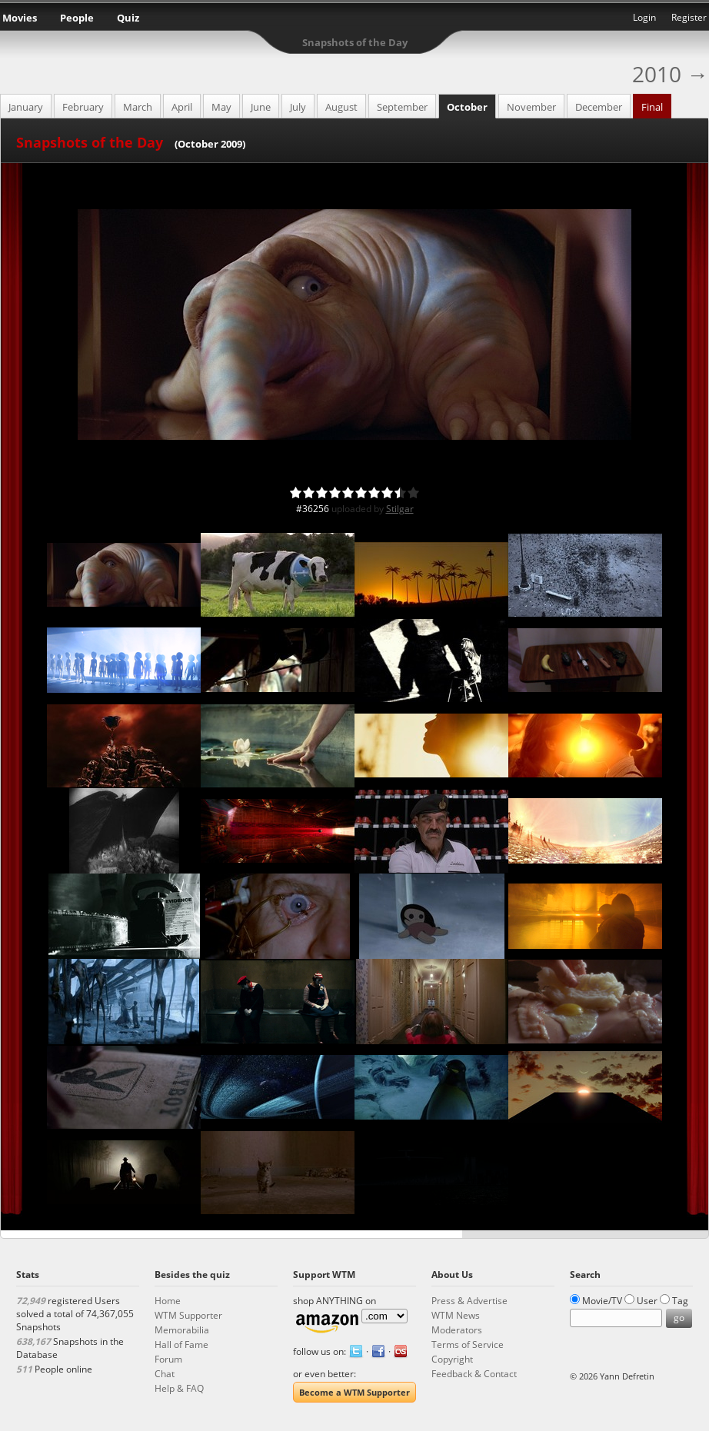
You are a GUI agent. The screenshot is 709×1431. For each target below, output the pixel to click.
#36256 (312, 508)
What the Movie (354, 19)
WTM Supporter (188, 1315)
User (647, 1300)
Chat (165, 1373)
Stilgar (400, 508)
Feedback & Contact (474, 1373)
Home (168, 1300)
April (181, 107)
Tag (680, 1300)
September (402, 107)
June (261, 107)
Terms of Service (467, 1344)
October (467, 107)
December (598, 107)
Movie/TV (602, 1300)
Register (689, 17)
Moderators (456, 1329)
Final (652, 107)
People (77, 18)
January (25, 107)
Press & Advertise (469, 1300)
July (298, 107)
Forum (168, 1359)
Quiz (128, 18)
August (341, 107)
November (531, 107)
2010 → (670, 73)
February (83, 107)
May (221, 107)
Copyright (452, 1359)
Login (644, 17)
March (137, 107)
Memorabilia (182, 1329)
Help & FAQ (179, 1388)
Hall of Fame (181, 1344)
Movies (19, 18)
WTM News (455, 1315)
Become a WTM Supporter (354, 1392)
